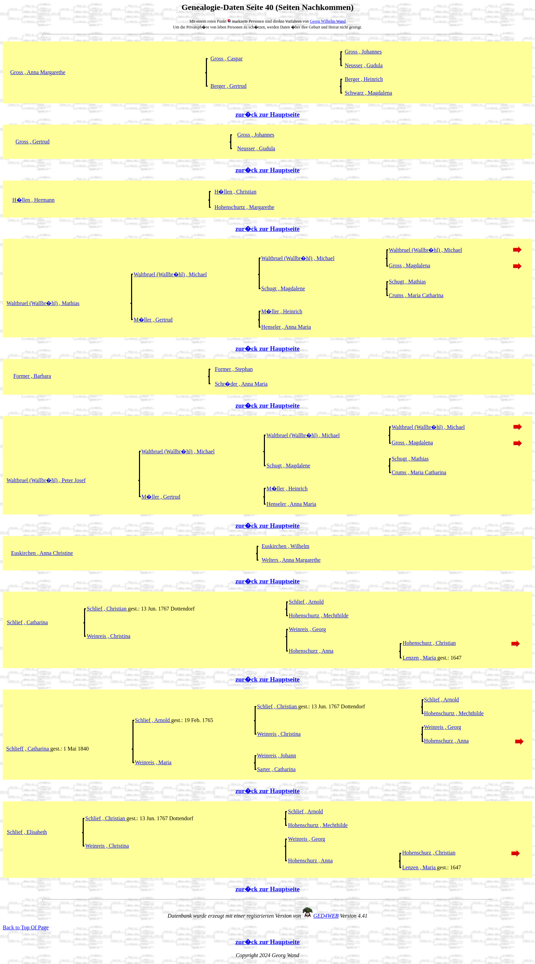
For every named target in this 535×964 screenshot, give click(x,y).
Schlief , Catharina (27, 622)
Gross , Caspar (226, 58)
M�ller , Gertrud (152, 320)
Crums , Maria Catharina (416, 295)
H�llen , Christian (235, 192)
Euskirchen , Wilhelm (286, 546)
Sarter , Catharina (276, 769)
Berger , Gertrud (228, 86)
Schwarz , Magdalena (368, 93)
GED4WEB (326, 916)
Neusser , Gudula (364, 65)
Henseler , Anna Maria (286, 327)
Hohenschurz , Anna (311, 651)
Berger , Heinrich (364, 79)
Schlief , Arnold (306, 602)
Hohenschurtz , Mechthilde (319, 615)
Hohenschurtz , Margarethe (244, 207)
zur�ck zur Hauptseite (267, 114)
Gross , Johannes (363, 52)
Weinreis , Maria (153, 762)
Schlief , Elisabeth (27, 832)
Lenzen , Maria (420, 658)
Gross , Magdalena (409, 265)
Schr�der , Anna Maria (241, 384)
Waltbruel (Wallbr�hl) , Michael (425, 250)
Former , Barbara (32, 376)
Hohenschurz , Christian (429, 643)
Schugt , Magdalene (283, 288)
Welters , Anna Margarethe (291, 560)
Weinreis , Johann (276, 755)
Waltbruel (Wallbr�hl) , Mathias (43, 303)
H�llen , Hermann (33, 200)
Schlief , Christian (107, 609)
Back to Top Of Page (26, 927)
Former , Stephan (234, 369)
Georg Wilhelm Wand (328, 21)
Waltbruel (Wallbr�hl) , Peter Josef (46, 480)
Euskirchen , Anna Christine (42, 553)
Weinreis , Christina (108, 636)
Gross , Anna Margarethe (38, 72)
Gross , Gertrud (32, 141)
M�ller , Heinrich (281, 311)
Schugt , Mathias (407, 281)
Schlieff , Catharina (28, 749)
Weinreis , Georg (307, 629)
